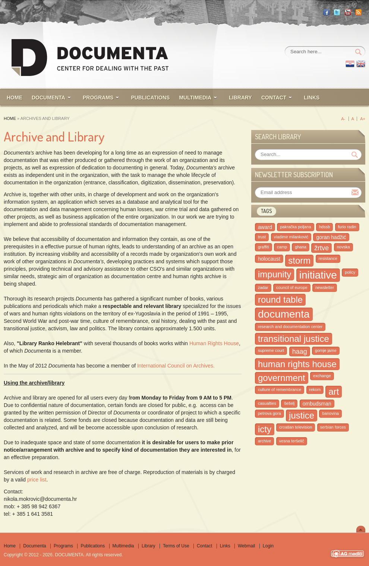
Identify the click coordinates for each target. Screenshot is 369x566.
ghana (300, 247)
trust (262, 237)
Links (311, 98)
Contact (204, 545)
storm (299, 260)
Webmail (246, 545)
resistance (328, 258)
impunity (274, 274)
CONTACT (273, 98)
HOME (14, 98)
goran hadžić (331, 237)
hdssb (324, 227)
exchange (322, 375)
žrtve (321, 248)
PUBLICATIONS (150, 98)
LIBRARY (240, 98)
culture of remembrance (279, 389)
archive (264, 441)
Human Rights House (214, 343)
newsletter (324, 287)
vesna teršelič (291, 441)
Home (10, 118)
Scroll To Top (360, 529)
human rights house (297, 364)
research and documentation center (290, 326)
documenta (284, 314)
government (281, 378)
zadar (263, 287)
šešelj (289, 403)
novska (343, 247)
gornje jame (325, 350)
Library (148, 545)
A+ (362, 119)
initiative (318, 275)
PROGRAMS (98, 98)
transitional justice (293, 339)
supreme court (271, 350)
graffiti (263, 247)
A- (343, 119)
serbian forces (333, 427)
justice (301, 415)
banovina (330, 413)
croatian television (295, 427)
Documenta (48, 98)
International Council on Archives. (176, 366)
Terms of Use (176, 545)
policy (350, 272)
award (265, 227)
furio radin (347, 227)
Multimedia (123, 545)
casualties (267, 403)
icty (264, 429)
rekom (315, 389)
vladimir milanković (291, 237)
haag (299, 351)
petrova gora (269, 413)
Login (268, 545)
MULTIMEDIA (195, 98)
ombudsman (317, 404)
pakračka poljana (295, 227)
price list (36, 480)
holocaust (269, 259)
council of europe (292, 287)
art (333, 392)
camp (282, 247)
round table (280, 300)
